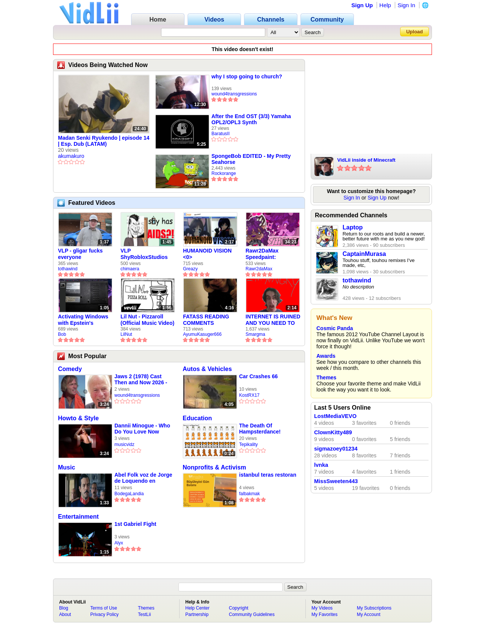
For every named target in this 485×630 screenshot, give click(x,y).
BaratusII (220, 133)
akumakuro (71, 156)
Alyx (118, 543)
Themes (326, 377)
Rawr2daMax (259, 268)
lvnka (321, 465)
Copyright (238, 608)
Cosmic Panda (334, 328)
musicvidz (124, 444)
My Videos (322, 608)
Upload (414, 31)
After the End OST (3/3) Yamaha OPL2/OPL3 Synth (251, 119)
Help (385, 5)
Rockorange (223, 173)
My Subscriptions (374, 608)
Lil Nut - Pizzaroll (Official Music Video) (147, 319)
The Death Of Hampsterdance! (260, 429)
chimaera (129, 268)
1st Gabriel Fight (135, 524)
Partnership (196, 614)
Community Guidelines (252, 614)
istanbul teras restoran (267, 475)
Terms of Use (103, 608)
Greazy (190, 268)
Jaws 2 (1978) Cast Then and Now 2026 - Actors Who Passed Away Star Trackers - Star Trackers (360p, (140, 379)
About (65, 614)
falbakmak (249, 493)
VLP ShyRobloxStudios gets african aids (143, 254)
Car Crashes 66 (258, 376)
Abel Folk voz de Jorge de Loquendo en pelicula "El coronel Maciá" (143, 478)
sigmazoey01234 (335, 449)
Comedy (70, 369)
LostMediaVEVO (335, 416)
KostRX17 (249, 395)
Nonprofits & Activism (214, 467)
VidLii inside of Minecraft (366, 160)
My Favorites (324, 614)
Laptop (353, 227)
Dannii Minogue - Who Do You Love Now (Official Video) (142, 429)
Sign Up (362, 5)
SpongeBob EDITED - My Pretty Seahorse (251, 159)
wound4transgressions (234, 94)
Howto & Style (78, 418)
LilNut (126, 334)
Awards (325, 356)
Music (66, 467)
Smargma (255, 334)
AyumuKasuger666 (202, 334)
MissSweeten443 (336, 481)
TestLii (144, 614)
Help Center (197, 608)
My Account (368, 614)
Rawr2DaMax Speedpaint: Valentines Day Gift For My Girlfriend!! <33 (270, 254)
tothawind (67, 268)
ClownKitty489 (333, 432)
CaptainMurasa (364, 254)
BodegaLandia (129, 493)
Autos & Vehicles (207, 369)
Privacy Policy (104, 614)
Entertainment (78, 516)
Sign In (406, 5)
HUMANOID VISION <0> (207, 254)
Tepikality (248, 444)
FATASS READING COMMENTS (206, 319)
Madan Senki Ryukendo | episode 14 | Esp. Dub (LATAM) (103, 141)
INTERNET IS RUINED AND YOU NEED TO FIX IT (273, 319)
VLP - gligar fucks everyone (80, 254)
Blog (63, 608)
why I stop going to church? (246, 76)
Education (197, 418)
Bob (62, 334)
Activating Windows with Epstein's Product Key (83, 319)
